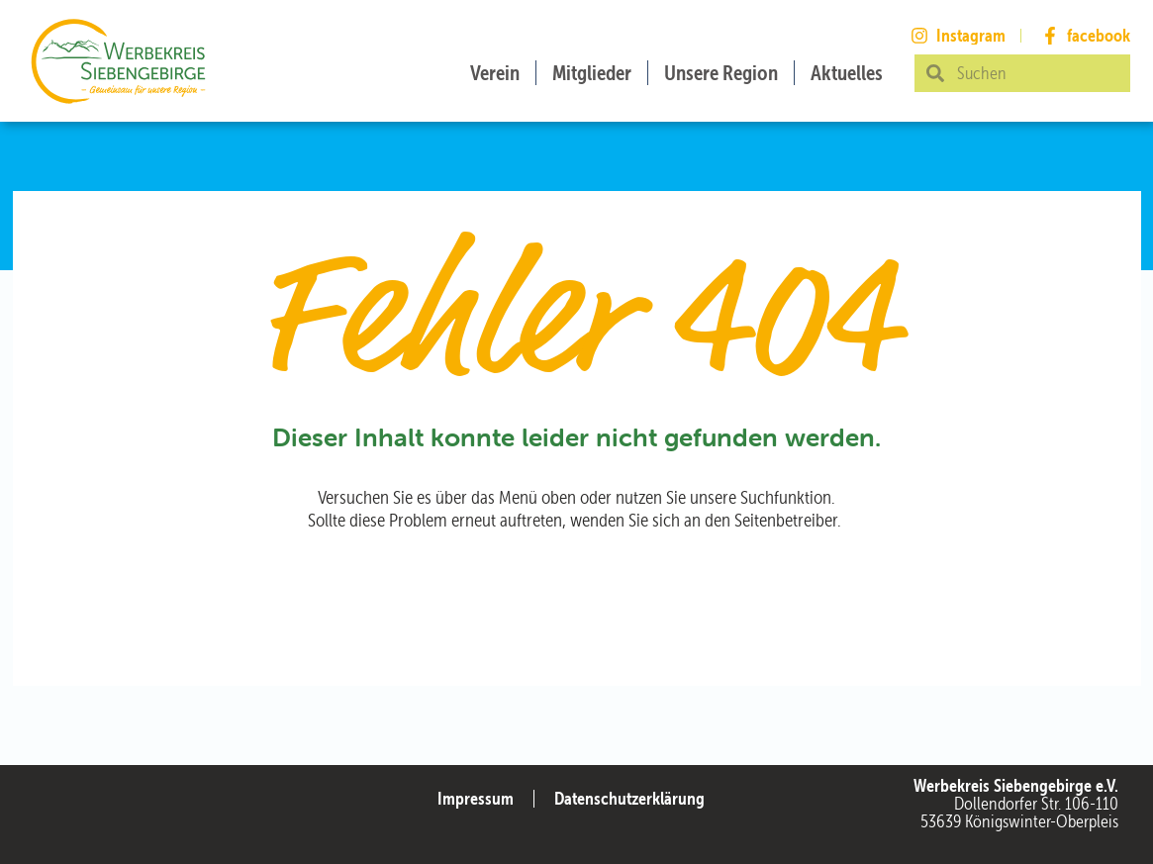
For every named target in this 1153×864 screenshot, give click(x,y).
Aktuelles (847, 72)
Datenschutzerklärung (629, 798)
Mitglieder (591, 72)
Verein (495, 72)
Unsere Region (721, 72)
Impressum (475, 798)
